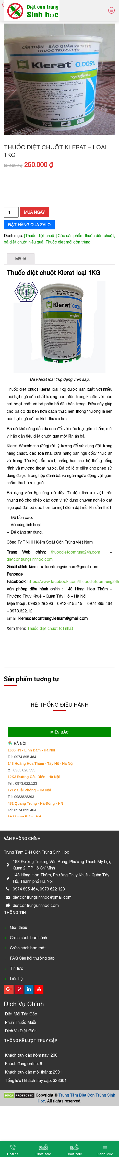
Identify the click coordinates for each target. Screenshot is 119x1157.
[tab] (20, 258)
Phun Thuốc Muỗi (20, 1022)
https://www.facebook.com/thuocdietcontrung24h (73, 581)
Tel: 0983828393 (21, 797)
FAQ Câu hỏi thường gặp (32, 958)
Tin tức (16, 968)
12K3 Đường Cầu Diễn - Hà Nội (34, 777)
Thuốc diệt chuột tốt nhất (50, 628)
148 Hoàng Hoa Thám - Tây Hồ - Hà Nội (40, 763)
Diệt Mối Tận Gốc (21, 1014)
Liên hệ (16, 978)
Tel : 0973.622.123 (22, 783)
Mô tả (20, 259)
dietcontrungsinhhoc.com (30, 559)
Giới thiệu (18, 927)
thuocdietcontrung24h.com (75, 552)
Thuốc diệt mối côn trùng (67, 242)
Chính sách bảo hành (28, 937)
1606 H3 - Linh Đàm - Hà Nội (31, 750)
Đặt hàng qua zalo (29, 224)
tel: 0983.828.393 (21, 770)
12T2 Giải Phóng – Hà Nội (29, 790)
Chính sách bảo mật (28, 948)
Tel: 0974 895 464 (22, 757)
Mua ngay (34, 212)
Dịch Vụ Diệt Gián (21, 1030)
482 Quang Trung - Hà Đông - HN (35, 803)
